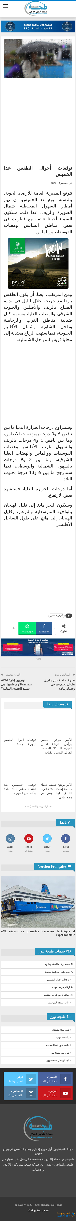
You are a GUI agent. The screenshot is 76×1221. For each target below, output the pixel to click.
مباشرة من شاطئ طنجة (58, 995)
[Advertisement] (38, 120)
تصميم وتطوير (41, 1210)
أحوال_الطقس (56, 616)
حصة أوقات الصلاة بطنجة (59, 964)
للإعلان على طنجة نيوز (58, 1060)
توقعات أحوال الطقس (58, 979)
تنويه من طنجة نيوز (59, 1052)
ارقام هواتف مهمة (62, 987)
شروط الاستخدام (60, 1029)
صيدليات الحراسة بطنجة (59, 972)
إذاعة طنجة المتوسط (58, 1002)
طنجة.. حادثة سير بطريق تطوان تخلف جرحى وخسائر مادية (59, 684)
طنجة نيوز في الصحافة (57, 1045)
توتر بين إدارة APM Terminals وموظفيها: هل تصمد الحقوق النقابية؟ (17, 684)
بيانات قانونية (62, 1037)
